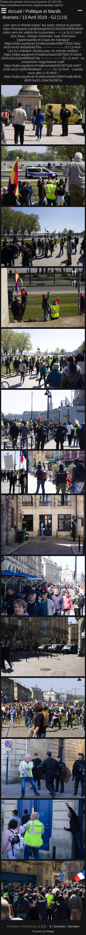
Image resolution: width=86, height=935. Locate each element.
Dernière (73, 926)
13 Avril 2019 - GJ (40, 17)
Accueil (15, 11)
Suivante (60, 926)
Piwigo (50, 931)
